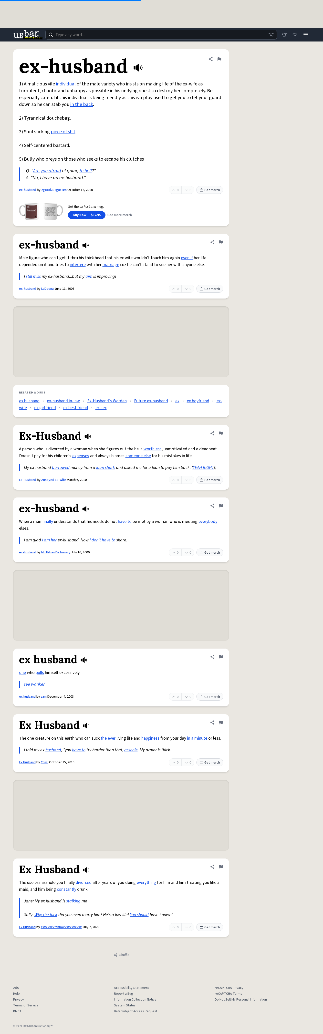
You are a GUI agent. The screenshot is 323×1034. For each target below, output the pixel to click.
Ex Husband (27, 762)
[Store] (284, 34)
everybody (207, 521)
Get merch (209, 190)
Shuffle (121, 954)
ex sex (101, 408)
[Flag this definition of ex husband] (221, 657)
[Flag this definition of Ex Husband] (221, 722)
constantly (66, 889)
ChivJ (44, 762)
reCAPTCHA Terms (228, 993)
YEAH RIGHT (203, 468)
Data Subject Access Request (135, 1011)
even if (187, 258)
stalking (73, 901)
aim (88, 276)
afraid (55, 170)
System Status (124, 1005)
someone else (138, 456)
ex (177, 401)
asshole (131, 750)
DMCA (17, 1011)
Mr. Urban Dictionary (55, 552)
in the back (81, 104)
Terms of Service (26, 1005)
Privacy (18, 999)
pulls (40, 673)
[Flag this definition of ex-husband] (219, 59)
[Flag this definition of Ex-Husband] (221, 433)
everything (146, 882)
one (22, 673)
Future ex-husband (151, 401)
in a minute (197, 738)
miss (37, 276)
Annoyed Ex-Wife (53, 479)
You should (139, 915)
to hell (86, 170)
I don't (95, 540)
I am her (49, 540)
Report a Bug (123, 993)
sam (44, 696)
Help (16, 993)
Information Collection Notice (135, 999)
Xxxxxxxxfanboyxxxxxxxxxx (61, 927)
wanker (38, 684)
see (27, 684)
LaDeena (47, 288)
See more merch (119, 215)
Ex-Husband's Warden (107, 401)
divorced (84, 882)
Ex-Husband (27, 479)
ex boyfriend (198, 401)
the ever (108, 738)
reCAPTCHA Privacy (229, 987)
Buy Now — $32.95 (87, 215)
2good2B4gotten (54, 189)
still (29, 276)
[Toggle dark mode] (295, 34)
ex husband (29, 401)
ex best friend (75, 408)
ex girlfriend (45, 408)
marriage (111, 265)
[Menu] (305, 34)
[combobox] (161, 35)
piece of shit (63, 131)
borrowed (61, 468)
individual (66, 84)
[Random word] (271, 35)
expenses (80, 456)
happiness (150, 738)
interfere (78, 265)
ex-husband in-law (63, 401)
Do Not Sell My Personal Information (241, 999)
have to (125, 521)
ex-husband (27, 189)
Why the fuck (45, 915)
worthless (153, 449)
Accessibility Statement (131, 987)
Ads (16, 987)
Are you (40, 170)
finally (47, 521)
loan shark (105, 468)
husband (53, 750)
